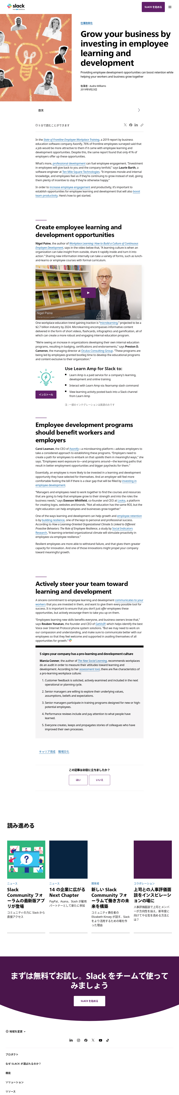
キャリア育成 (47, 752)
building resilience (53, 520)
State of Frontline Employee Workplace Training (71, 140)
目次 (41, 110)
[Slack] (16, 7)
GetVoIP (100, 624)
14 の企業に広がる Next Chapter (67, 892)
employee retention (129, 516)
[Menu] (170, 7)
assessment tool (89, 669)
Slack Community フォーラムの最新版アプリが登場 (26, 898)
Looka (121, 500)
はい (78, 779)
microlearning (109, 323)
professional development (69, 163)
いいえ (99, 779)
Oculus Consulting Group (97, 351)
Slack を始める (153, 7)
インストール (46, 394)
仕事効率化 (87, 23)
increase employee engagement (70, 187)
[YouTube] (100, 1041)
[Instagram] (78, 1041)
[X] (93, 1041)
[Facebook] (85, 1041)
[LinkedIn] (71, 1041)
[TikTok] (107, 1041)
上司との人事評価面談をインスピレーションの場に (152, 895)
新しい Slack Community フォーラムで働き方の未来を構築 (110, 898)
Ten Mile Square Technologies (80, 172)
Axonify (74, 449)
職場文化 (63, 752)
